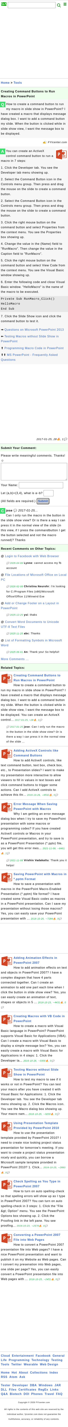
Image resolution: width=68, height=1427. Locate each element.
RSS (4, 1380)
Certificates (27, 1393)
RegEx (43, 1393)
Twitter (16, 1368)
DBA (33, 1388)
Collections (39, 1376)
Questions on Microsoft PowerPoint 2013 (34, 329)
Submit (43, 504)
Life (4, 1363)
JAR (58, 1388)
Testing (57, 1363)
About (23, 1376)
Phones (37, 1397)
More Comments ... (15, 662)
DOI (26, 1397)
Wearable (31, 1368)
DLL (4, 1393)
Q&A (4, 1397)
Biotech (16, 1397)
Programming (19, 1363)
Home (5, 82)
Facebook (43, 1359)
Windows (46, 1388)
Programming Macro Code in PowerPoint (34, 348)
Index (54, 1376)
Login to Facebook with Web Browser (32, 559)
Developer (20, 1388)
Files (13, 1393)
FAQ (59, 1397)
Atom (13, 1380)
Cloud (5, 1359)
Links (54, 1393)
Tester (6, 1388)
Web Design (49, 1368)
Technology (40, 1363)
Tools (18, 82)
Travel (49, 1397)
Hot (14, 1376)
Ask (22, 1380)
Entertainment (23, 1359)
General (59, 1359)
